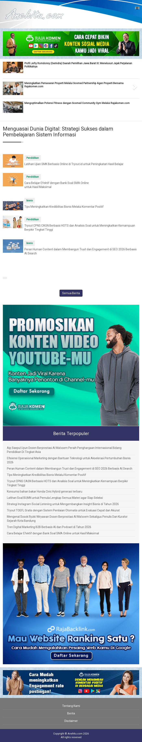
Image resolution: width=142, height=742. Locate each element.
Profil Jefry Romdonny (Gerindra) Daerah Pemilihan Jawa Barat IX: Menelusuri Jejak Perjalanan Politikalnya (78, 65)
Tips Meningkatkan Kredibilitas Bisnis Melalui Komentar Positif (64, 206)
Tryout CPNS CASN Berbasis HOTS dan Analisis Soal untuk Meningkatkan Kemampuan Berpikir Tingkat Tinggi (67, 483)
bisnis (29, 200)
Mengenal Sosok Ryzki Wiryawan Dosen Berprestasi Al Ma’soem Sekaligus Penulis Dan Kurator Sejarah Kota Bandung (67, 518)
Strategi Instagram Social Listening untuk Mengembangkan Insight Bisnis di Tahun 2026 (63, 504)
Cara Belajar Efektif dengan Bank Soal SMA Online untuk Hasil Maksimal (53, 533)
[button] (6, 85)
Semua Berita (71, 293)
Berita (71, 713)
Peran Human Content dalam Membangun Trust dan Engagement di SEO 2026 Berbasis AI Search (69, 468)
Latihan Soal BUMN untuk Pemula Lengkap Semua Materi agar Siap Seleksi (55, 497)
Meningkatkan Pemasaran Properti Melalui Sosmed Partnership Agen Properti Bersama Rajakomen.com (74, 85)
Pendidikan (32, 158)
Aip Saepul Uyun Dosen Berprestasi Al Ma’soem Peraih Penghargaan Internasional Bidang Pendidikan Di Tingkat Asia (64, 450)
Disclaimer (71, 721)
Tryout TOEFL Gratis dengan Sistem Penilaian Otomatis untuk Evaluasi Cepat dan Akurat (63, 510)
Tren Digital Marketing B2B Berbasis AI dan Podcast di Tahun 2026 (49, 527)
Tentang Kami (71, 705)
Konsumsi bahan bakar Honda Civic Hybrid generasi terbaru (44, 491)
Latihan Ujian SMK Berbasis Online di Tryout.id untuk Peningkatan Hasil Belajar (74, 164)
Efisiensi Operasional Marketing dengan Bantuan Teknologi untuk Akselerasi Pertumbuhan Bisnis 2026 (69, 460)
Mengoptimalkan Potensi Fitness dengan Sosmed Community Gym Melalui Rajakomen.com (77, 103)
